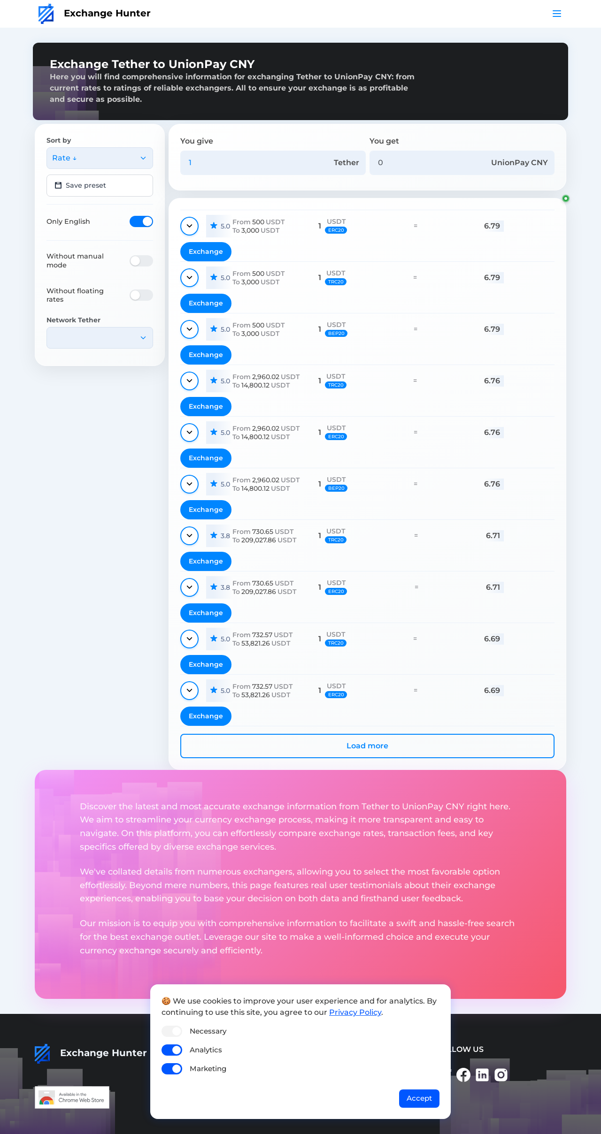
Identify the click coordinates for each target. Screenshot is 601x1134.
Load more (367, 745)
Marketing (208, 1068)
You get (384, 141)
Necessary (208, 1031)
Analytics (206, 1049)
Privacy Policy (355, 1012)
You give (196, 141)
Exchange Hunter (95, 13)
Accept (419, 1098)
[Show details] (189, 226)
